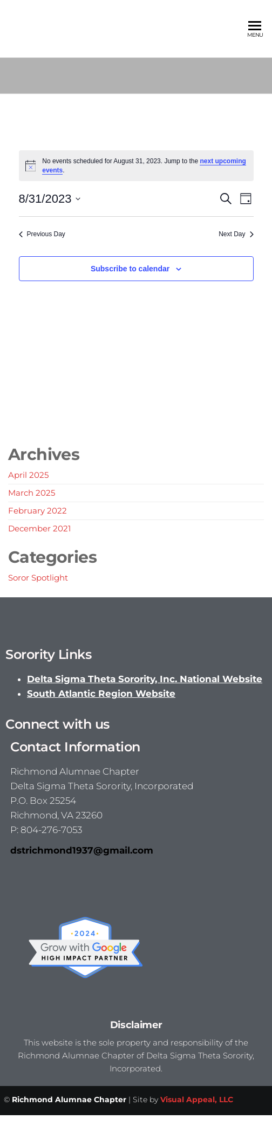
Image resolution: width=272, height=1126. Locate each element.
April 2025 (28, 475)
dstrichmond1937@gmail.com (81, 850)
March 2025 (31, 493)
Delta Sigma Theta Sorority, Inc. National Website (144, 679)
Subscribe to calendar (130, 268)
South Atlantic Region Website (101, 693)
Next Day (236, 234)
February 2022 (37, 510)
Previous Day (42, 234)
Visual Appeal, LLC (196, 1099)
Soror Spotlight (38, 577)
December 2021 (39, 528)
